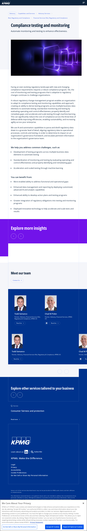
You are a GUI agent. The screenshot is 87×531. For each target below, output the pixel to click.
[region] (43, 515)
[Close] (83, 503)
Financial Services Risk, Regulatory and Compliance (50, 18)
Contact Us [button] (16, 280)
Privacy (14, 467)
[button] (84, 2)
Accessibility (16, 470)
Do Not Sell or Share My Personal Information (29, 475)
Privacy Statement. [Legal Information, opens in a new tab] (36, 522)
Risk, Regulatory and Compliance (19, 18)
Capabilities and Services (26, 13)
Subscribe (36, 452)
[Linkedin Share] (26, 452)
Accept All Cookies (52, 527)
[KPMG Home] (6, 2)
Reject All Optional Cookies (72, 527)
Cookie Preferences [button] (19, 473)
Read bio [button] (19, 323)
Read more (14, 419)
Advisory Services (44, 13)
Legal (13, 464)
